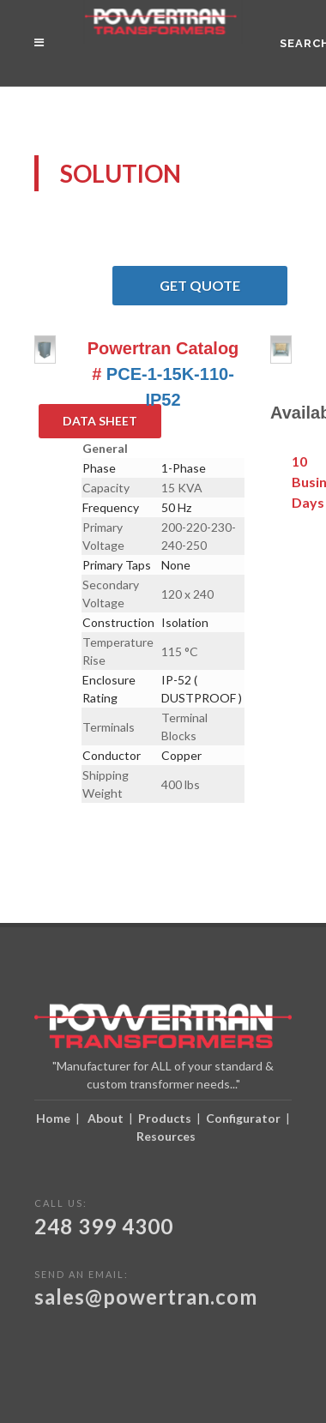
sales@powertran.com (145, 1296)
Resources (166, 1136)
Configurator (243, 1118)
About (106, 1118)
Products (164, 1118)
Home (53, 1118)
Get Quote (223, 285)
